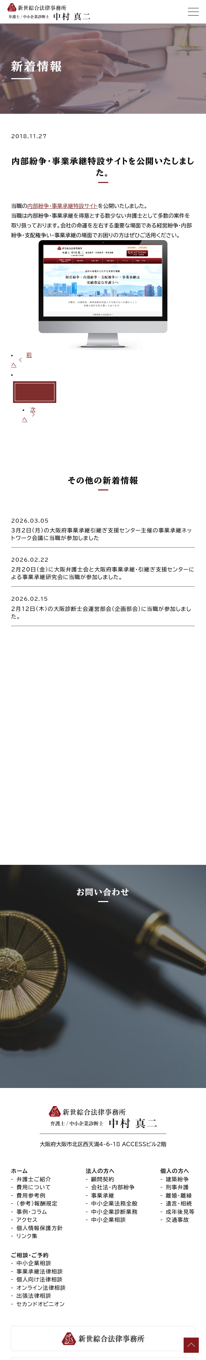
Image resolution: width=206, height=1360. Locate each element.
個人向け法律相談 (40, 1232)
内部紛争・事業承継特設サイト (62, 206)
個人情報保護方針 (40, 1181)
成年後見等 (180, 1165)
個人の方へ (175, 1124)
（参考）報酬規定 (37, 1156)
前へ (21, 359)
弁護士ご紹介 (34, 1132)
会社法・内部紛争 (113, 1140)
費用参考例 (31, 1148)
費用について (34, 1140)
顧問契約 (103, 1132)
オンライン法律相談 (41, 1241)
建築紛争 (177, 1132)
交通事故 (177, 1173)
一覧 (37, 392)
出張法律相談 (34, 1248)
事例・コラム (32, 1165)
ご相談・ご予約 (30, 1208)
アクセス (27, 1173)
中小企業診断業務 (114, 1165)
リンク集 (27, 1189)
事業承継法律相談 (40, 1224)
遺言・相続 (179, 1156)
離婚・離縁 (179, 1148)
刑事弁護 (177, 1140)
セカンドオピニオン (41, 1257)
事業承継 (103, 1148)
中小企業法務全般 (114, 1156)
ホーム (19, 1124)
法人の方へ (100, 1124)
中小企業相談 (108, 1173)
